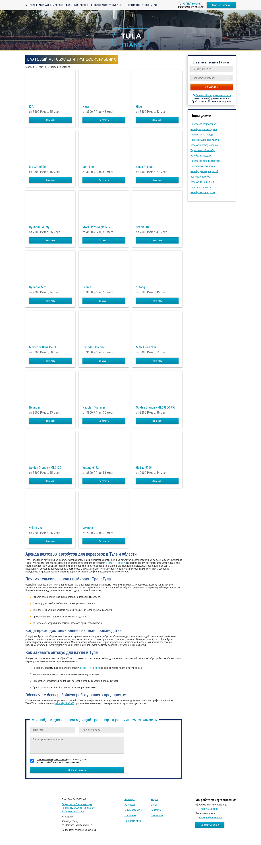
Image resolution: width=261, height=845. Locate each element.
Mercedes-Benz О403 (42, 347)
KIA (31, 106)
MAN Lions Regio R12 (96, 227)
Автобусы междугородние (204, 145)
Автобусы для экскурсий (203, 129)
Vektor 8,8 (88, 527)
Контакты (134, 5)
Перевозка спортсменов (203, 124)
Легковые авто (98, 5)
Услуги (113, 5)
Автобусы (45, 5)
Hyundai (34, 407)
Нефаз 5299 (144, 467)
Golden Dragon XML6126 (45, 467)
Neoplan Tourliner (93, 407)
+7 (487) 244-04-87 (192, 3)
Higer (85, 106)
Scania (86, 287)
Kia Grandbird (38, 166)
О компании (149, 5)
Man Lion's (89, 166)
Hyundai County (39, 227)
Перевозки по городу (201, 134)
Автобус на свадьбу (200, 155)
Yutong (140, 287)
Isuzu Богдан (145, 166)
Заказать (50, 120)
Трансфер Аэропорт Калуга (204, 139)
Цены (123, 5)
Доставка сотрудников (202, 166)
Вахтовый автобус (200, 176)
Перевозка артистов (201, 187)
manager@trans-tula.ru (210, 817)
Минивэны (81, 5)
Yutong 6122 (90, 467)
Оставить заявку (77, 770)
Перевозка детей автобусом (205, 160)
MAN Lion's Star (146, 347)
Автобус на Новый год (202, 181)
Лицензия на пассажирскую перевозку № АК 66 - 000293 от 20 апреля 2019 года (78, 808)
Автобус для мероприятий (204, 171)
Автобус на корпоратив (202, 192)
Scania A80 (143, 227)
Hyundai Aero (37, 287)
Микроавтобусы (62, 5)
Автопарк (31, 5)
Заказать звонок (221, 5)
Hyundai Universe (93, 347)
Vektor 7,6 (35, 527)
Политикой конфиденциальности (213, 95)
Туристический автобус (202, 150)
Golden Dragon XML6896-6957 (155, 407)
